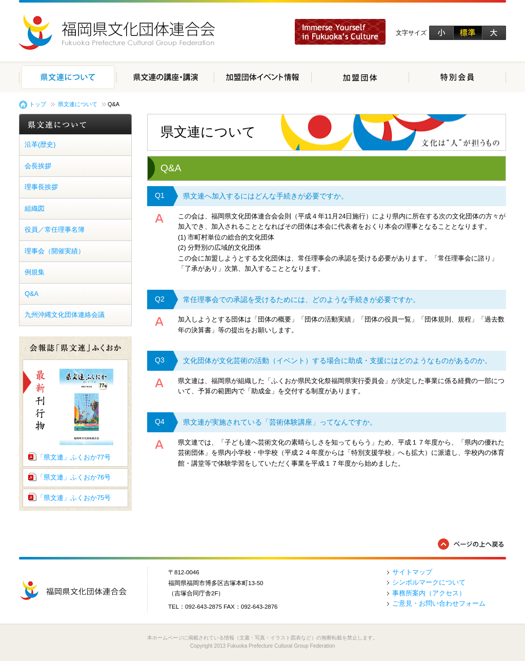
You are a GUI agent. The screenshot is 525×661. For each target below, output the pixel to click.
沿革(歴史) (40, 144)
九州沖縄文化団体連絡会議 (65, 314)
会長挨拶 (38, 166)
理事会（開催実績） (55, 251)
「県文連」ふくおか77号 (74, 457)
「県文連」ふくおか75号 (74, 498)
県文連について (77, 104)
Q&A (31, 293)
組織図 (35, 208)
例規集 (35, 272)
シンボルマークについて (429, 582)
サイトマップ (412, 572)
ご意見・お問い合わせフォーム (439, 603)
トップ (37, 104)
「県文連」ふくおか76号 (74, 477)
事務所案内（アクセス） (429, 593)
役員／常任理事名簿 (55, 229)
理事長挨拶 (41, 187)
